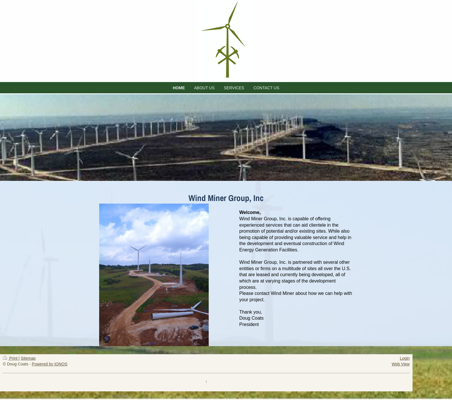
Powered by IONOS (49, 364)
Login (405, 358)
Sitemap (28, 358)
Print (11, 358)
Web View (401, 364)
